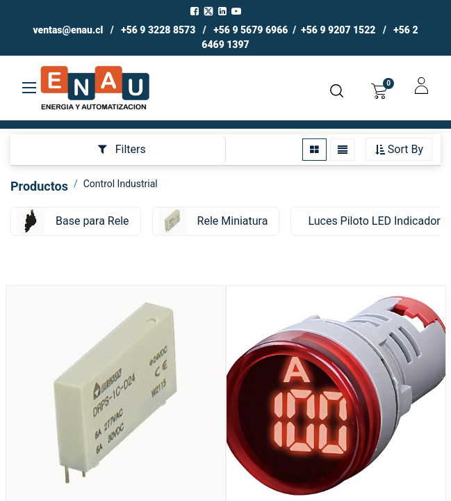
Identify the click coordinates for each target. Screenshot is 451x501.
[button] (399, 150)
